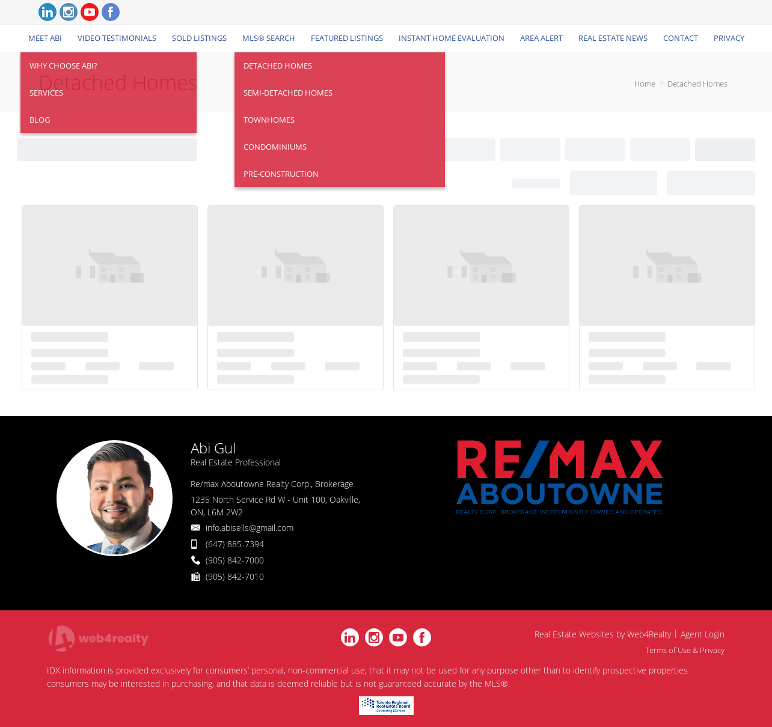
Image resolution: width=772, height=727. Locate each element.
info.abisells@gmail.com (249, 527)
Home (644, 83)
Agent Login (703, 634)
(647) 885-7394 (235, 544)
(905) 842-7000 (235, 560)
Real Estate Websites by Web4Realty (603, 634)
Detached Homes (697, 83)
